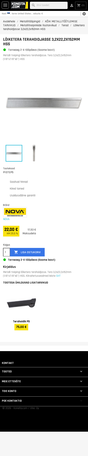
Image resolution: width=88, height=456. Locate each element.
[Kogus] (6, 252)
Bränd (6, 205)
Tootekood (9, 168)
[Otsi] (49, 5)
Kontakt (8, 363)
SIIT (58, 276)
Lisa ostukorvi (27, 252)
